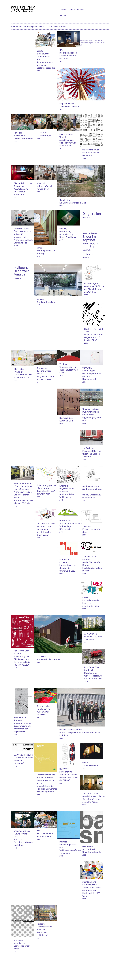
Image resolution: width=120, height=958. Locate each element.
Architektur (21, 26)
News (63, 26)
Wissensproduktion (51, 26)
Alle (13, 26)
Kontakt (80, 9)
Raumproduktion (34, 26)
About (72, 9)
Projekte (64, 9)
